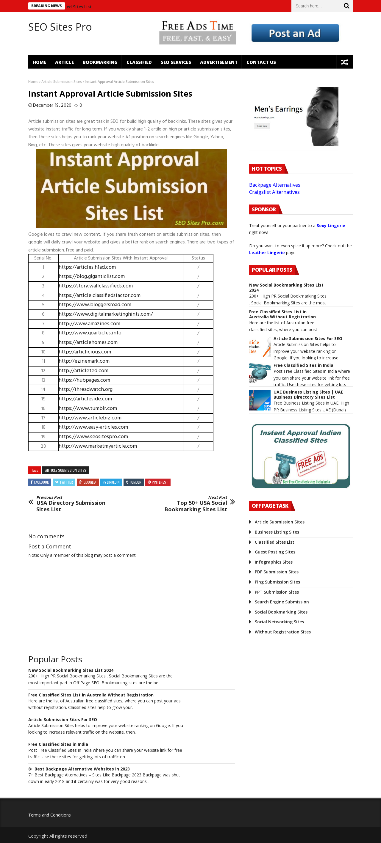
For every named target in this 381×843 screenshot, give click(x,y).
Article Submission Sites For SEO (62, 719)
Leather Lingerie (267, 252)
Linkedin (113, 482)
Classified (139, 62)
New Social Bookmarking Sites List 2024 (70, 670)
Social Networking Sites (279, 622)
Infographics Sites (274, 562)
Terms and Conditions (49, 815)
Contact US (261, 62)
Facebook (41, 482)
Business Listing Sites (277, 532)
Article (64, 62)
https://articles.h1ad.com (87, 267)
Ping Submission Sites (277, 582)
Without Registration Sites (283, 632)
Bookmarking (100, 62)
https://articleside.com (85, 399)
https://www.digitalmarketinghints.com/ (106, 314)
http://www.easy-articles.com (93, 427)
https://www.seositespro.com (93, 436)
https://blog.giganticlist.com (92, 276)
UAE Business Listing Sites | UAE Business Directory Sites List (308, 395)
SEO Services (176, 62)
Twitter (66, 482)
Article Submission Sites (61, 81)
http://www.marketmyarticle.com (98, 446)
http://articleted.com (83, 371)
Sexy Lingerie (331, 225)
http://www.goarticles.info (90, 333)
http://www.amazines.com (89, 324)
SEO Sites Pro (60, 27)
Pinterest (160, 482)
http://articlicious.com (85, 352)
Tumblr (135, 482)
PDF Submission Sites (277, 572)
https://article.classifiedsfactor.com (99, 295)
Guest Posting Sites (275, 552)
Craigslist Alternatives (274, 191)
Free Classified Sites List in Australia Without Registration (91, 695)
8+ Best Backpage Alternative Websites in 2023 (79, 769)
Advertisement (219, 62)
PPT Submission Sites (277, 592)
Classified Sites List (76, 7)
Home (39, 62)
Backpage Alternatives (274, 184)
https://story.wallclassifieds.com (96, 286)
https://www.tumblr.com (88, 408)
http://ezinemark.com (84, 361)
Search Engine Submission (282, 602)
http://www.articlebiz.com (90, 418)
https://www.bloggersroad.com (95, 305)
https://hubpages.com (84, 380)
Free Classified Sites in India (58, 744)
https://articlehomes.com (88, 342)
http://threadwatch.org (86, 389)
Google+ (90, 482)
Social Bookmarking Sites (281, 612)
